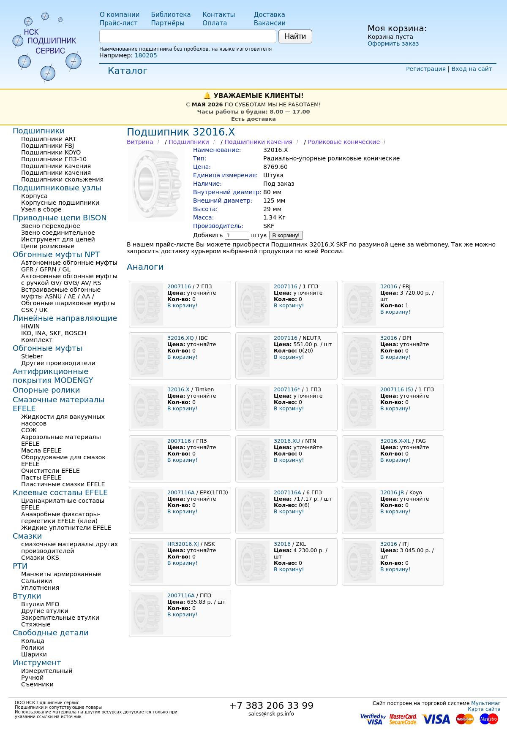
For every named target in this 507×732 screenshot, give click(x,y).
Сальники (36, 580)
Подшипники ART (48, 139)
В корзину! (286, 235)
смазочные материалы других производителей (69, 547)
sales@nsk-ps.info (271, 714)
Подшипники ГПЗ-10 (54, 159)
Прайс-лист (119, 23)
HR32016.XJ (183, 544)
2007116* (287, 389)
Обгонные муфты (47, 348)
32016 (388, 286)
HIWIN (30, 326)
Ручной (32, 677)
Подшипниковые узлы (57, 187)
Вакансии (270, 23)
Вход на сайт (472, 68)
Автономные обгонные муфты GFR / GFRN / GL (69, 266)
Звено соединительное (58, 232)
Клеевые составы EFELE (60, 492)
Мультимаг (486, 703)
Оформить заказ (393, 43)
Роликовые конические (344, 141)
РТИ (20, 565)
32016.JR (392, 492)
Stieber (32, 356)
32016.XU (287, 441)
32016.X (178, 389)
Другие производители (58, 363)
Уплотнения (40, 587)
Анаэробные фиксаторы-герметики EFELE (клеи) (60, 517)
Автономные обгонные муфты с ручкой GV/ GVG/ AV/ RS (69, 279)
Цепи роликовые (47, 246)
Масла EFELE (41, 450)
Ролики (32, 647)
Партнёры (168, 23)
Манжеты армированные (61, 574)
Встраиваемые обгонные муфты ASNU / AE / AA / (61, 293)
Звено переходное (50, 225)
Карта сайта (484, 709)
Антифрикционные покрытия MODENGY (53, 376)
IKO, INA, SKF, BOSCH (53, 333)
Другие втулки (44, 610)
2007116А (181, 492)
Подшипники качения (258, 141)
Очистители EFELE (50, 470)
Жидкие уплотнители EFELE (66, 527)
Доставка (269, 15)
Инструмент (37, 662)
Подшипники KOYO (51, 152)
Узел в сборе (41, 209)
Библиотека (171, 15)
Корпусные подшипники (60, 202)
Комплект (36, 339)
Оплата (214, 23)
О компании (119, 15)
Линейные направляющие (65, 318)
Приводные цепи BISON (60, 217)
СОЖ (29, 430)
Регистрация (426, 68)
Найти (295, 36)
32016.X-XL (395, 441)
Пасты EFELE (41, 477)
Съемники (37, 684)
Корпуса (34, 195)
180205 (145, 55)
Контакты (218, 15)
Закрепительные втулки (60, 617)
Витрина (140, 141)
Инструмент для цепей (58, 239)
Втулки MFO (40, 604)
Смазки (27, 535)
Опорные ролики (46, 389)
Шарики (34, 654)
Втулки (27, 595)
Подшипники (189, 141)
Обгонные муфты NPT (56, 254)
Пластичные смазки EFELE (63, 484)
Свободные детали (51, 632)
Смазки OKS (40, 557)
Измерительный (47, 670)
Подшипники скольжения (62, 179)
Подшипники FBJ (47, 145)
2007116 (179, 286)
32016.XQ (180, 338)
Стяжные (36, 624)
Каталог (127, 70)
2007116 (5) (396, 389)
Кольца (32, 640)
